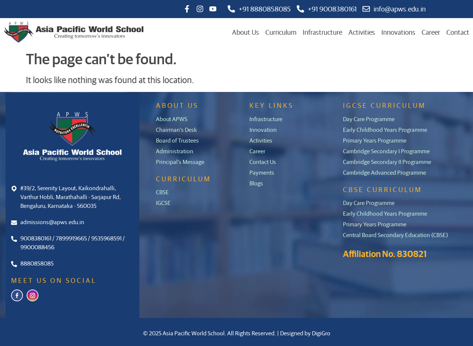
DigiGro (321, 333)
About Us (245, 32)
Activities (361, 32)
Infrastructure (322, 32)
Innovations (398, 32)
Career (431, 32)
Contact (457, 32)
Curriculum (280, 32)
